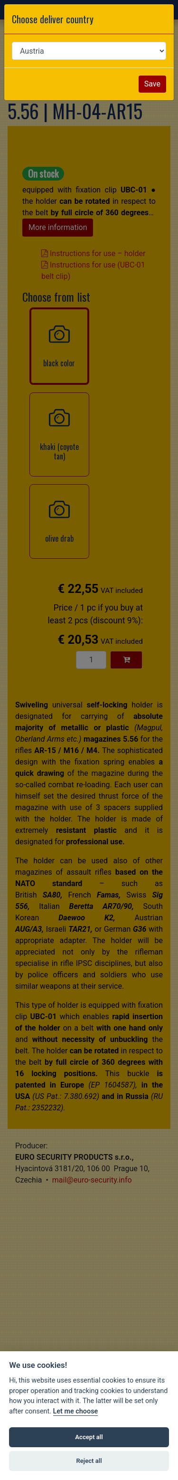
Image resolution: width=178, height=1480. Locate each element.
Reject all (89, 1460)
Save (152, 83)
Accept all (89, 1437)
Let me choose (75, 1411)
